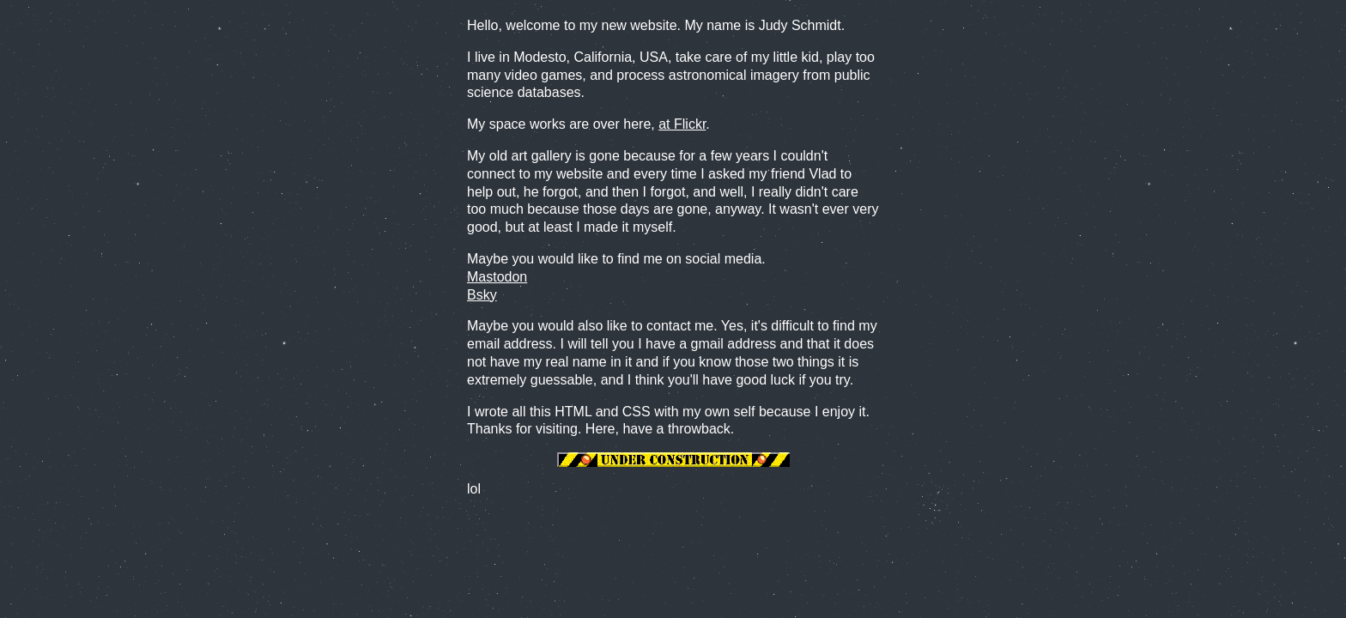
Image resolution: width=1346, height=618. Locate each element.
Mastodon (497, 277)
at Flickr (682, 124)
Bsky (482, 295)
